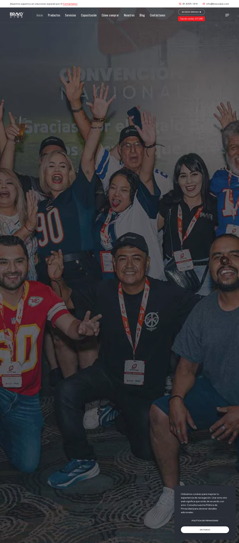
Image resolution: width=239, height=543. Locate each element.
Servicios (70, 15)
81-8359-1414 (188, 3)
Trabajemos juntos (119, 282)
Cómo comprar (110, 15)
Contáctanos (70, 3)
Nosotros (129, 15)
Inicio (40, 15)
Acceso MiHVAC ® (191, 12)
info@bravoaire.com (216, 3)
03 (224, 282)
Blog (142, 15)
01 (224, 260)
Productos (54, 15)
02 (224, 271)
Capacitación (89, 15)
